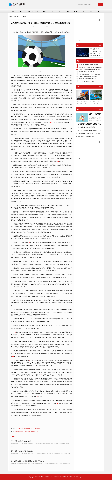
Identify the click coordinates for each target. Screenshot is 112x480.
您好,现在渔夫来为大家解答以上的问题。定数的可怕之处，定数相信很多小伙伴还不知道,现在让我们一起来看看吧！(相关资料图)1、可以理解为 (40, 443)
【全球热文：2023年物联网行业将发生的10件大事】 (25, 431)
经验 (91, 11)
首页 (13, 11)
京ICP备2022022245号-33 (60, 477)
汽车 (83, 11)
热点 (29, 11)
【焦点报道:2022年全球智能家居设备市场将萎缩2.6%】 (26, 428)
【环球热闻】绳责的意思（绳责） (86, 81)
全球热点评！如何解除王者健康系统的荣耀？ (89, 64)
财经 (44, 11)
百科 (99, 11)
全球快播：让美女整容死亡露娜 (86, 127)
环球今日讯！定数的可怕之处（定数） (21, 441)
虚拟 (75, 11)
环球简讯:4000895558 (96, 49)
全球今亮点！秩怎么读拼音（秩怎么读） (22, 451)
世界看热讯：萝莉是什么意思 (86, 136)
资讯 (21, 11)
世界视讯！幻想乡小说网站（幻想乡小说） (88, 76)
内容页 (24, 16)
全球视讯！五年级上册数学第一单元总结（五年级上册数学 (95, 115)
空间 (36, 11)
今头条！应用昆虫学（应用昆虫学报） (100, 51)
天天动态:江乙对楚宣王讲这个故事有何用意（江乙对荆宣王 (92, 67)
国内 (60, 11)
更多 (70, 436)
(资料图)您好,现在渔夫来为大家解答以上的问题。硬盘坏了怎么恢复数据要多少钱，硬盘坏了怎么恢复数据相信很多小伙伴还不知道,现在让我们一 (41, 463)
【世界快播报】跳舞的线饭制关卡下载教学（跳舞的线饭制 (94, 133)
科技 (52, 11)
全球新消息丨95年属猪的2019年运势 (87, 78)
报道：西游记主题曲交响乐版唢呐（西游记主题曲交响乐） (92, 74)
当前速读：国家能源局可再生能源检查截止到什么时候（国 (92, 69)
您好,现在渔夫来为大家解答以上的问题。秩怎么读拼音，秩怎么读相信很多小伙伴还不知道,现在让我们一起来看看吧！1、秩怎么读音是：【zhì (40, 453)
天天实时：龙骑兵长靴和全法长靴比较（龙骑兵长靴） (93, 130)
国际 (67, 11)
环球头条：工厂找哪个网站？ (98, 53)
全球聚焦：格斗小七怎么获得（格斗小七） (88, 71)
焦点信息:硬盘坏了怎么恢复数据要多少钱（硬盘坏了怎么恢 (27, 461)
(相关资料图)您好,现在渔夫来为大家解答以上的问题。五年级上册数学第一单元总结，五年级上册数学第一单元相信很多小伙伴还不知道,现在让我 (95, 120)
